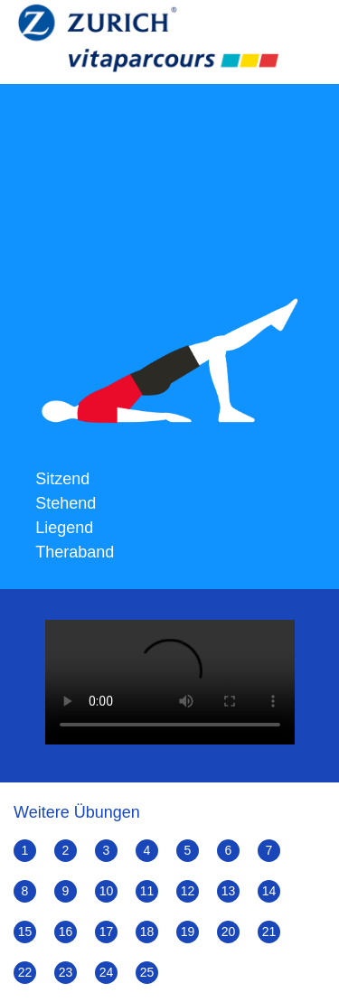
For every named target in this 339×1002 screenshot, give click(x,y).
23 (66, 972)
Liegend (64, 528)
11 (147, 891)
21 (269, 931)
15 (25, 931)
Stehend (65, 503)
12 (188, 891)
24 (106, 972)
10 (106, 891)
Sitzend (62, 479)
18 (147, 931)
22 (25, 972)
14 (269, 891)
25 (147, 972)
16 (66, 931)
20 (228, 931)
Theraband (74, 552)
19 (188, 931)
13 (228, 891)
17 (106, 931)
